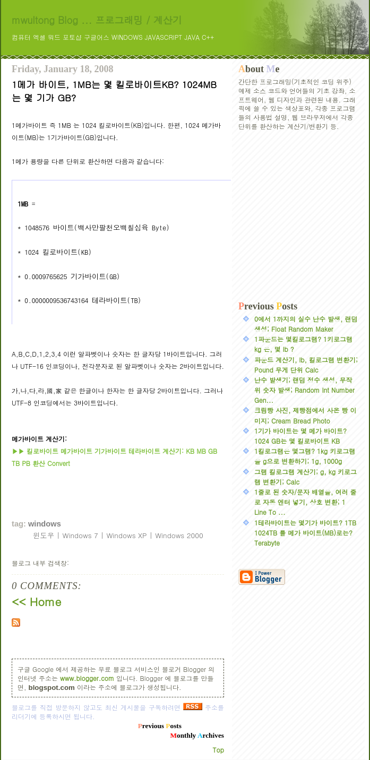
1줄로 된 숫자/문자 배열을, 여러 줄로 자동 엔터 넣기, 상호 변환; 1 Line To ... (305, 501)
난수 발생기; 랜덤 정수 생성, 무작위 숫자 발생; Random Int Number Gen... (304, 389)
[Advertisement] (298, 216)
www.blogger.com (87, 678)
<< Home (36, 601)
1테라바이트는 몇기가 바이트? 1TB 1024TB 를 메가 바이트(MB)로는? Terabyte (305, 532)
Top (218, 749)
